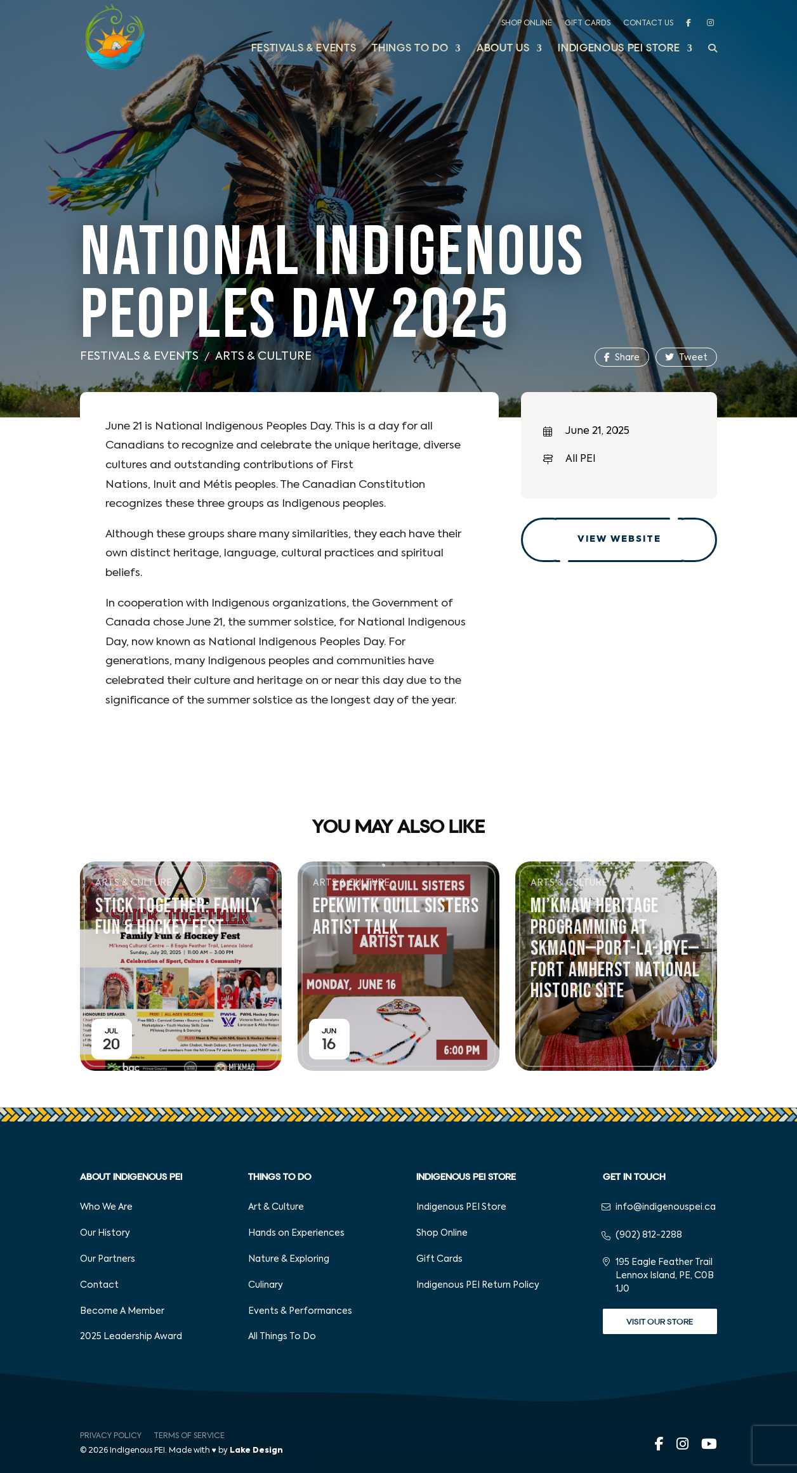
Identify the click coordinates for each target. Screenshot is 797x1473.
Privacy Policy (111, 1436)
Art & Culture (276, 1207)
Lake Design (256, 1451)
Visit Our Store (659, 1321)
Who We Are (106, 1207)
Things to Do (410, 49)
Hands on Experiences (296, 1233)
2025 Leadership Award (131, 1336)
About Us (503, 49)
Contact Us (648, 23)
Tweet (686, 357)
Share (622, 357)
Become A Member (122, 1311)
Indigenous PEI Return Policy (477, 1285)
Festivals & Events (304, 49)
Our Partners (107, 1259)
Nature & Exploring (288, 1259)
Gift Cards (587, 23)
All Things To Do (282, 1336)
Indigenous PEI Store (619, 49)
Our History (105, 1233)
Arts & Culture (263, 356)
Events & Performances (300, 1311)
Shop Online (526, 23)
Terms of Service (189, 1436)
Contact (99, 1285)
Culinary (265, 1285)
